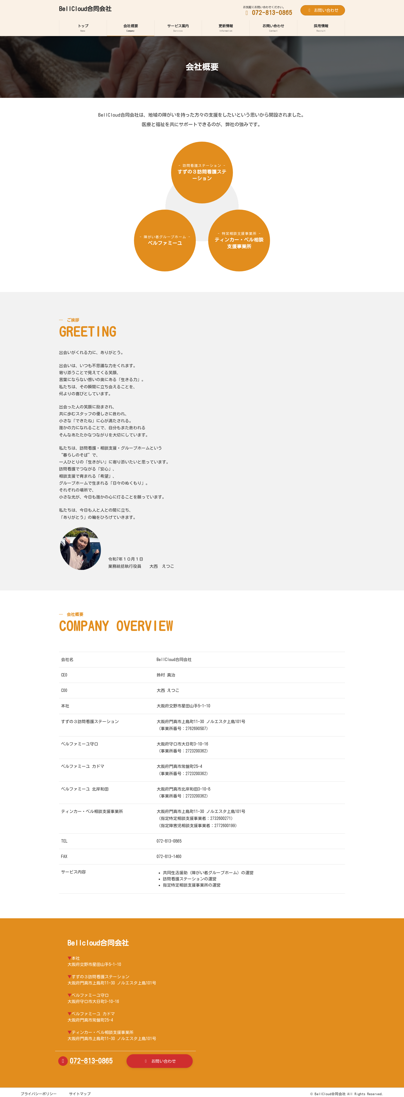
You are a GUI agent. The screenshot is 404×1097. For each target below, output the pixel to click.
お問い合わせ (323, 10)
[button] (160, 1061)
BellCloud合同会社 (330, 1094)
